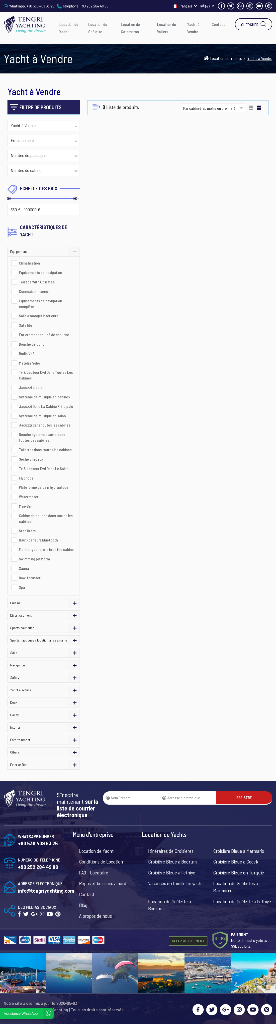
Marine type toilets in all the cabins (46, 549)
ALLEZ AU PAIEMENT (188, 940)
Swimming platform (34, 558)
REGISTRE (244, 797)
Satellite (25, 325)
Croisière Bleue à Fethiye (171, 872)
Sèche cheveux (31, 459)
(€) (207, 5)
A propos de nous (95, 916)
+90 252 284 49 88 (94, 5)
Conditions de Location (101, 861)
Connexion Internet (34, 291)
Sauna (24, 568)
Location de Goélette (97, 28)
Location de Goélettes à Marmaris (235, 886)
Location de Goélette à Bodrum (169, 905)
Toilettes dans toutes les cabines (45, 449)
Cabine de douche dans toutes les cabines (46, 518)
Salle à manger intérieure (38, 315)
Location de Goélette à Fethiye (242, 901)
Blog (83, 905)
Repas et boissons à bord (102, 883)
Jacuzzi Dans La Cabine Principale (46, 406)
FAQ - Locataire (93, 872)
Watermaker (28, 496)
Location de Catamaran (130, 28)
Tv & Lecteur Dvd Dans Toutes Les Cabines (46, 375)
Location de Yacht (68, 28)
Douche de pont (31, 344)
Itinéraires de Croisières (170, 851)
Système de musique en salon (42, 415)
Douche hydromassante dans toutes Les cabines (42, 437)
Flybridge (26, 478)
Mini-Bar (25, 506)
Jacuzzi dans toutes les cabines (44, 425)
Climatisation (29, 263)
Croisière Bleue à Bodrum (172, 861)
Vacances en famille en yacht (175, 883)
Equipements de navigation (40, 272)
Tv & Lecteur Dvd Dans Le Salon (44, 468)
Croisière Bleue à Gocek (235, 861)
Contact (218, 24)
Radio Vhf (26, 353)
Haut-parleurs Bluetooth (38, 540)
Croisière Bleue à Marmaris (238, 851)
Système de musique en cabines (44, 396)
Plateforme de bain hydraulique (43, 487)
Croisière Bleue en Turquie (238, 872)
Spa (22, 587)
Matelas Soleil (29, 363)
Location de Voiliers (166, 28)
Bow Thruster (29, 577)
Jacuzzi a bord (31, 387)
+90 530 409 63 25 (40, 5)
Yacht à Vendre (193, 28)
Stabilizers (27, 530)
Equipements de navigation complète (40, 303)
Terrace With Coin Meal (37, 281)
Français (185, 5)
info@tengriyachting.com (46, 890)
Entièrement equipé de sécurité (44, 334)
